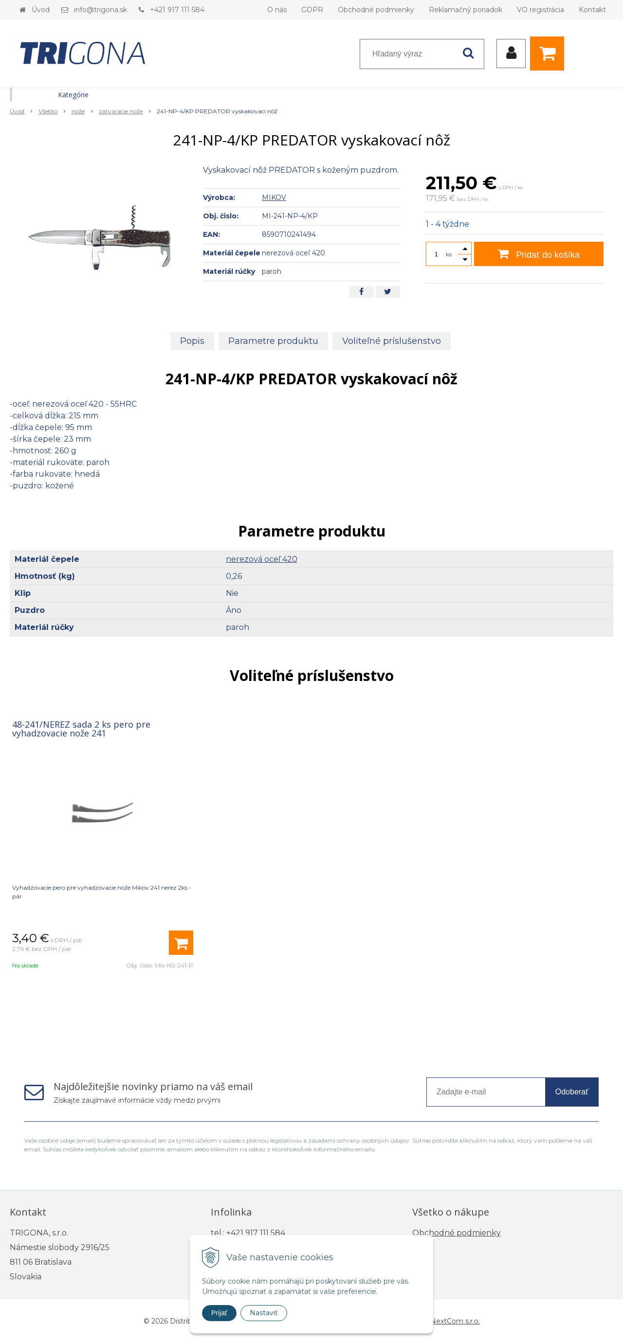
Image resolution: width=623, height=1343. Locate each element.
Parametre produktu (273, 341)
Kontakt (592, 9)
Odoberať (571, 1092)
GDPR (312, 9)
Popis (192, 341)
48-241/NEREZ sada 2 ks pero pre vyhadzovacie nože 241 (81, 728)
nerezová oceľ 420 (261, 559)
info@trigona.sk (100, 9)
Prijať (219, 1313)
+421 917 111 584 (177, 9)
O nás (277, 9)
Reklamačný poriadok (465, 9)
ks (449, 254)
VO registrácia (540, 9)
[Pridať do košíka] (181, 943)
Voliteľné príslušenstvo (391, 341)
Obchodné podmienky (376, 9)
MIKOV (274, 197)
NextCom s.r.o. (455, 1321)
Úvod (41, 9)
